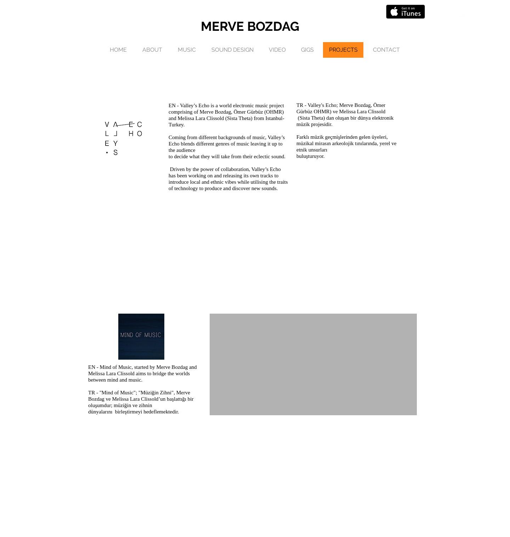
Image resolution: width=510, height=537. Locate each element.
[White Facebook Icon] (473, 16)
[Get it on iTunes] (405, 12)
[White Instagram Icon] (485, 16)
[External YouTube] (313, 364)
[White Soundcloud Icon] (462, 16)
